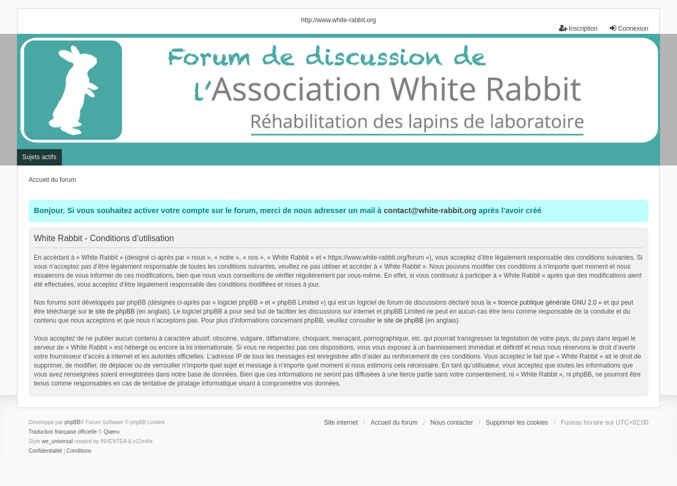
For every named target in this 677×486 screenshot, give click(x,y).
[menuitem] (45, 451)
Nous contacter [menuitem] (452, 422)
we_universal (57, 441)
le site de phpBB (111, 311)
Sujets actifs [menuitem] (39, 157)
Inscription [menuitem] (578, 28)
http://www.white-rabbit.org (338, 20)
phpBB (72, 422)
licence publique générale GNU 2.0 (547, 302)
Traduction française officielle (63, 432)
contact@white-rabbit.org (429, 210)
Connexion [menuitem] (628, 28)
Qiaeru (112, 432)
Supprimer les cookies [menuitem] (517, 422)
